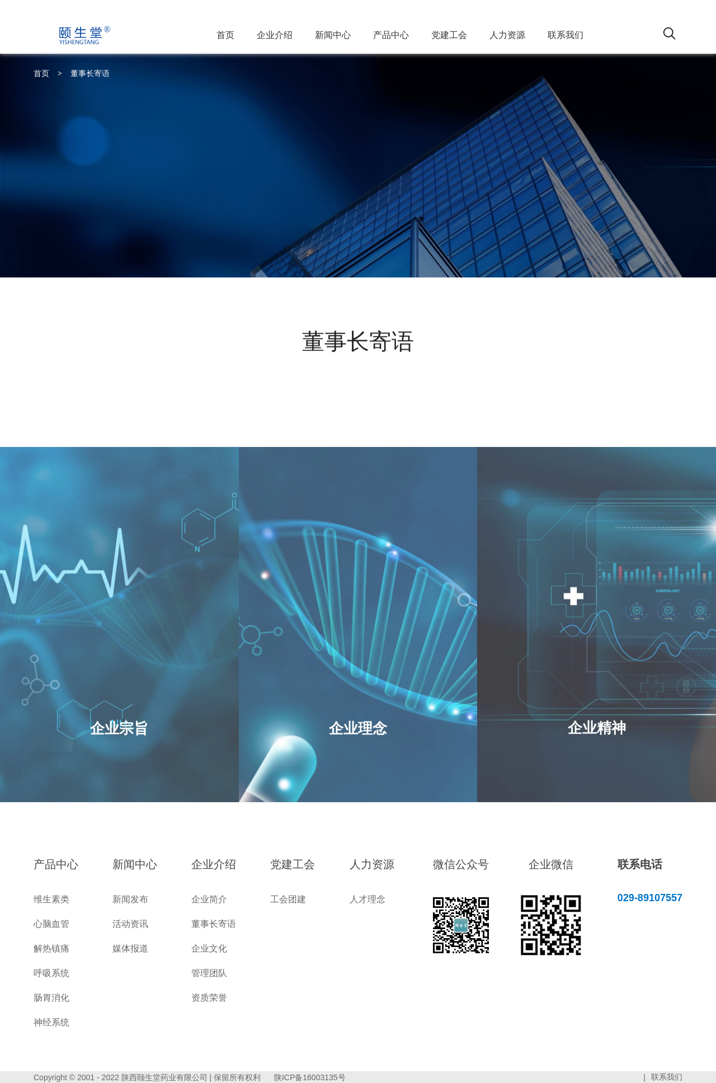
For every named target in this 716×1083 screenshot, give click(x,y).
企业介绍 (275, 35)
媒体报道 (130, 948)
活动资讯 (130, 924)
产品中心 (391, 35)
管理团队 (209, 973)
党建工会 (449, 35)
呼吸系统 (51, 973)
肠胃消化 (51, 997)
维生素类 (51, 899)
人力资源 (507, 35)
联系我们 (565, 35)
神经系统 (51, 1022)
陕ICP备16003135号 (310, 1077)
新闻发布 (130, 899)
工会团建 (288, 899)
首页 (225, 35)
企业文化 (209, 948)
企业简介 (209, 899)
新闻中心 (333, 35)
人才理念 (367, 899)
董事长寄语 (90, 73)
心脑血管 (51, 924)
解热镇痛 (51, 948)
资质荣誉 (209, 997)
